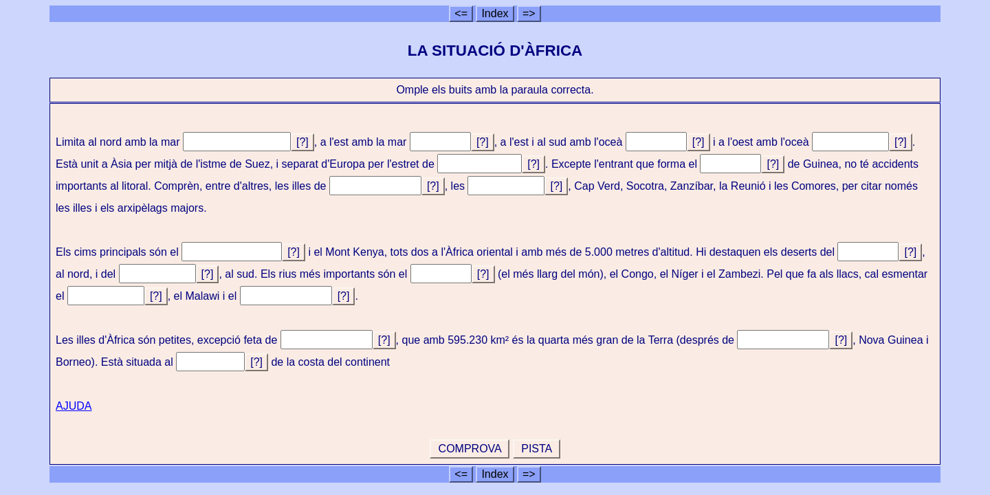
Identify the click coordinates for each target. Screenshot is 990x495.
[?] (302, 142)
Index (494, 13)
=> (529, 13)
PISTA (536, 448)
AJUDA (73, 406)
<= (461, 13)
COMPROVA (469, 448)
